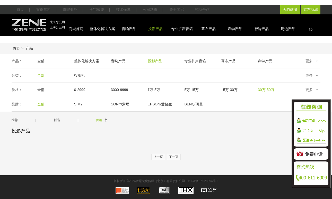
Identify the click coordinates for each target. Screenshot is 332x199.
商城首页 (76, 29)
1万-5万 (154, 90)
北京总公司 (57, 22)
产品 (29, 48)
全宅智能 (97, 9)
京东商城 (310, 9)
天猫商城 (290, 9)
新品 (57, 120)
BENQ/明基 (193, 104)
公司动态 (150, 9)
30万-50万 (266, 90)
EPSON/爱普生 (160, 104)
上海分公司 (57, 27)
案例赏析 (43, 9)
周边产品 (288, 29)
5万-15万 (191, 90)
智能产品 (261, 29)
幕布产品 (208, 29)
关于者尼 (176, 9)
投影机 (79, 75)
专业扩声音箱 (182, 29)
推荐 (15, 120)
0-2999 (79, 90)
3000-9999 (119, 90)
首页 (20, 9)
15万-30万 (229, 90)
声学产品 (235, 29)
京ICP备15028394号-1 (203, 181)
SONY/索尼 (120, 104)
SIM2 (78, 104)
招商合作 (202, 9)
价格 (99, 120)
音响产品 (129, 29)
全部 (41, 61)
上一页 (158, 157)
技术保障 (123, 9)
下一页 (173, 157)
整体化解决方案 (102, 29)
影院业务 (70, 9)
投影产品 (155, 29)
